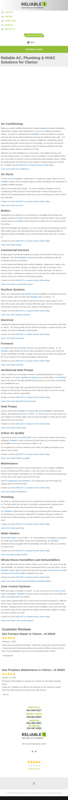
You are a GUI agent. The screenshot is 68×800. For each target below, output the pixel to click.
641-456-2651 (34, 723)
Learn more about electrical (12, 338)
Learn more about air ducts (12, 205)
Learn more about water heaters (14, 555)
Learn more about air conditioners (15, 169)
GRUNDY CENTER (34, 714)
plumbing (16, 501)
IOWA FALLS (34, 707)
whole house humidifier (57, 570)
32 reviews (36, 765)
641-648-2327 (22, 165)
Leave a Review (34, 769)
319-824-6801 (34, 717)
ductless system (31, 294)
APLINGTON (34, 725)
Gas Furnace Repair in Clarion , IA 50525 (28, 633)
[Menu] (34, 42)
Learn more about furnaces (12, 365)
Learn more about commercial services (17, 284)
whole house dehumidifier (15, 573)
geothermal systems (30, 377)
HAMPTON (34, 720)
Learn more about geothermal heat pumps (18, 401)
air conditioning (46, 131)
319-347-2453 (34, 728)
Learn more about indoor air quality (15, 458)
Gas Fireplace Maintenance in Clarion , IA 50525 (33, 669)
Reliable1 (35, 134)
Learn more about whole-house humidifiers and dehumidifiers (26, 581)
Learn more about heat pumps (13, 428)
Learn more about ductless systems (15, 315)
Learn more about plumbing (12, 528)
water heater (11, 538)
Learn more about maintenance (14, 492)
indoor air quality (19, 437)
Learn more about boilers (11, 245)
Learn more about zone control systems (17, 621)
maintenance (12, 481)
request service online (39, 165)
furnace (23, 348)
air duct (10, 179)
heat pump (39, 411)
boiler (35, 218)
